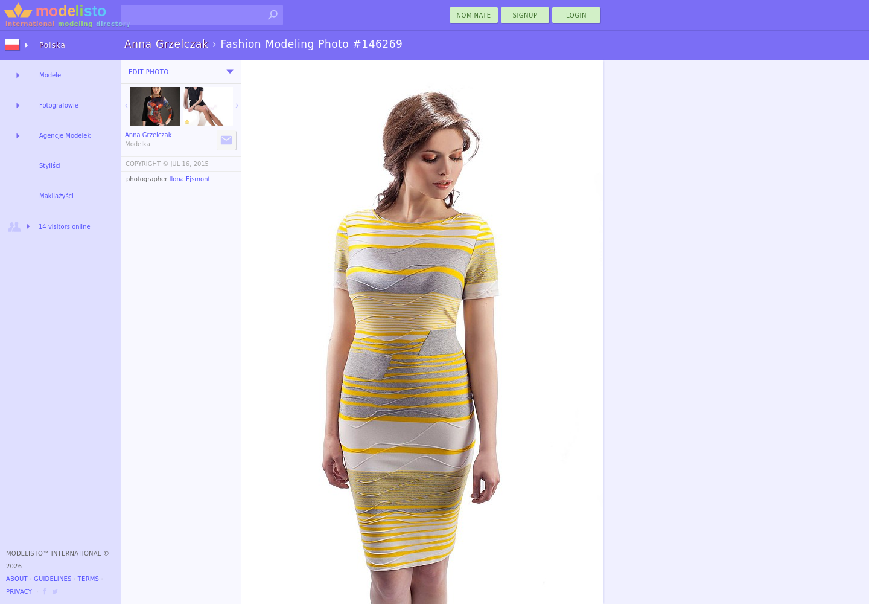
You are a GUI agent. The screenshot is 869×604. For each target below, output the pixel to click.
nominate (474, 15)
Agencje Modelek (65, 135)
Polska (52, 45)
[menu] (230, 72)
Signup (525, 15)
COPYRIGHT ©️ (147, 164)
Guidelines (53, 579)
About (17, 579)
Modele (50, 75)
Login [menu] (576, 15)
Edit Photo (149, 72)
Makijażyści (56, 196)
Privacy (19, 591)
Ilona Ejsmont (190, 179)
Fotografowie (58, 105)
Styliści (49, 165)
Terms (88, 579)
